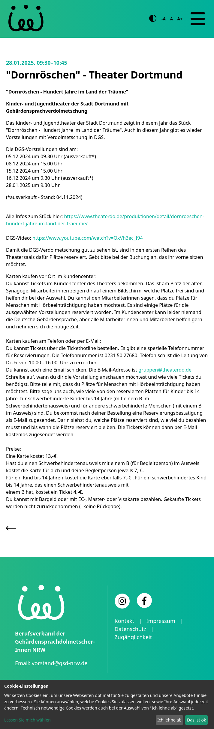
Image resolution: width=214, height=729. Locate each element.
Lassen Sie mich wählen (27, 720)
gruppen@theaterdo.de (164, 369)
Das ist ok (196, 720)
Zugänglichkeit (133, 637)
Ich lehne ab (169, 720)
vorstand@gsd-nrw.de (60, 663)
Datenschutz (130, 629)
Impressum (160, 620)
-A (163, 19)
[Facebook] (144, 600)
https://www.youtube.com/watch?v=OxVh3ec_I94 (87, 238)
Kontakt (124, 620)
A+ (179, 19)
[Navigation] (198, 19)
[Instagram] (122, 601)
